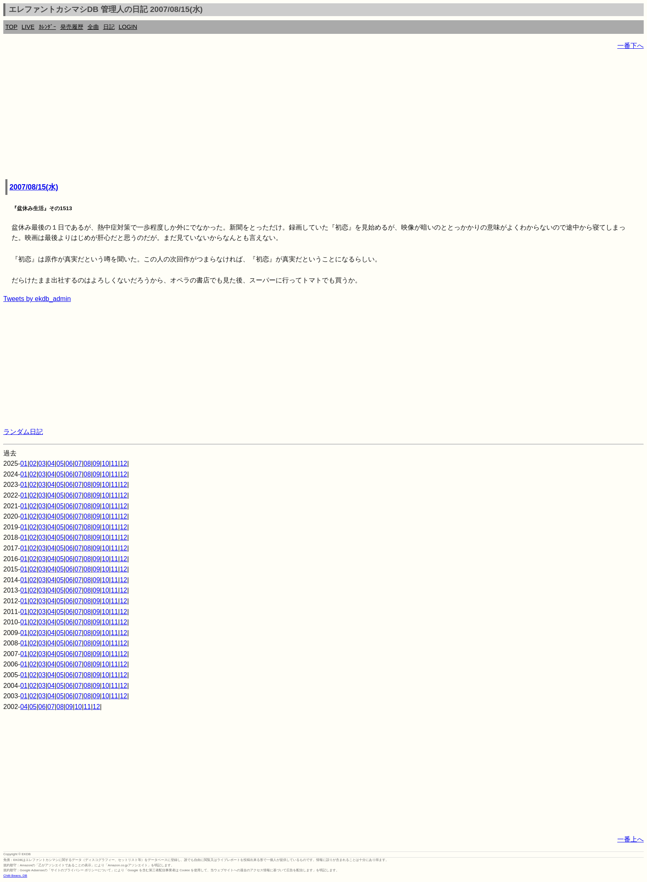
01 (24, 463)
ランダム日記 (23, 431)
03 (42, 463)
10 (105, 463)
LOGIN (128, 27)
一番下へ (630, 45)
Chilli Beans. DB (15, 875)
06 (69, 463)
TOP (11, 27)
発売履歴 (71, 27)
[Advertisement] (250, 115)
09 (96, 463)
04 (51, 463)
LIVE (27, 27)
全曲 (93, 27)
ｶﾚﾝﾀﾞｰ (47, 27)
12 (123, 463)
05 (60, 463)
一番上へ (630, 839)
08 (87, 463)
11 (114, 463)
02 (33, 463)
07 (78, 463)
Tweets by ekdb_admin (37, 298)
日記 (109, 27)
